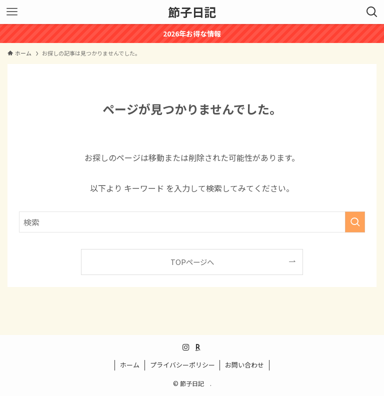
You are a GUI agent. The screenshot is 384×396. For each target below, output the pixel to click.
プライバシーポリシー (182, 365)
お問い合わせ (244, 365)
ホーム (130, 365)
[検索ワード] (191, 222)
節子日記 (195, 12)
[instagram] (186, 347)
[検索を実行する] (355, 222)
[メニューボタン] (12, 12)
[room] (198, 347)
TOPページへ (192, 261)
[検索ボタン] (372, 12)
